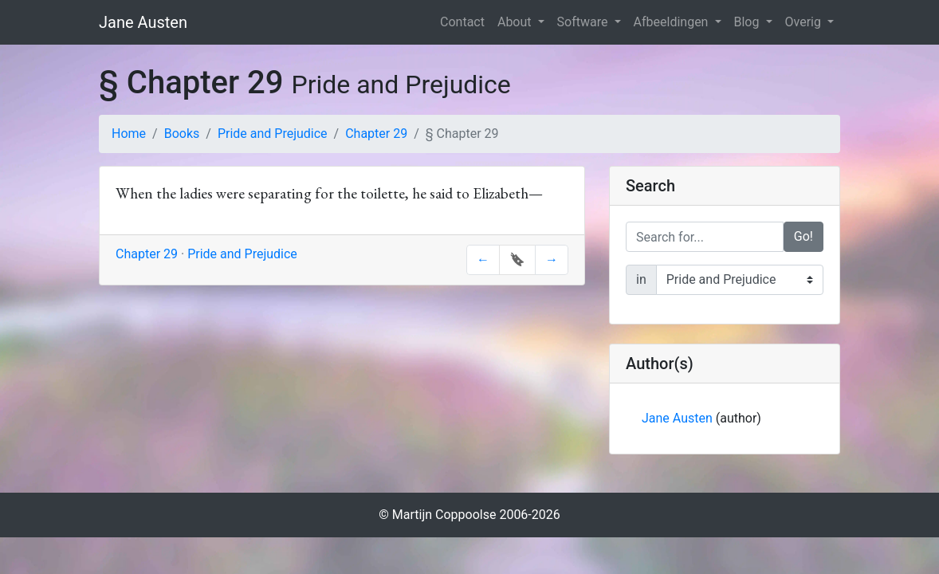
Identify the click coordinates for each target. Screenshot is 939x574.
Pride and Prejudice (273, 133)
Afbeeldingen (673, 21)
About (516, 21)
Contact (462, 21)
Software (584, 21)
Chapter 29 (376, 133)
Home (129, 133)
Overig (804, 21)
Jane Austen (143, 22)
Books (182, 133)
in (641, 279)
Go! (803, 236)
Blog (748, 21)
